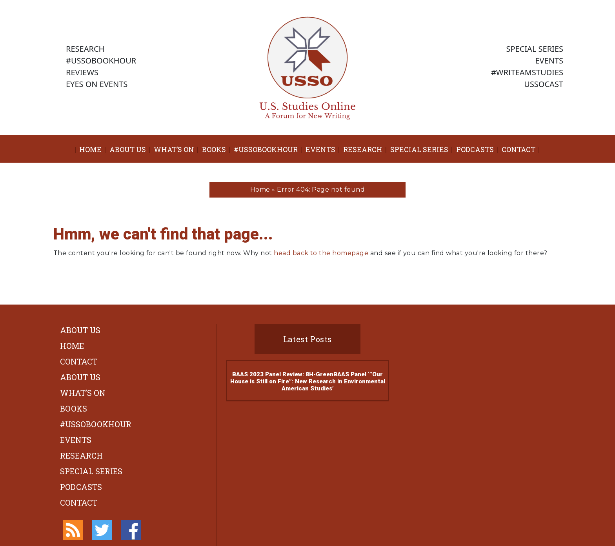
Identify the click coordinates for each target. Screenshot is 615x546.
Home (90, 149)
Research (362, 149)
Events (320, 149)
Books (214, 149)
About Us (127, 149)
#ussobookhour (266, 149)
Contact (518, 149)
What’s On (174, 149)
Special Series (419, 149)
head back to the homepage (321, 253)
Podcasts (475, 149)
